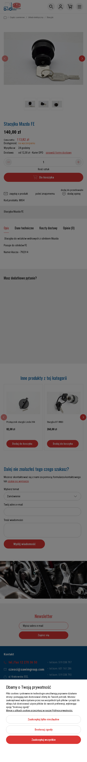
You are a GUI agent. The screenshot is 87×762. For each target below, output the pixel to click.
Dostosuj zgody (43, 729)
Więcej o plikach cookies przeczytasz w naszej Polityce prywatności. (39, 710)
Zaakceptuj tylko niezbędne (43, 719)
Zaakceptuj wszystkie (44, 739)
